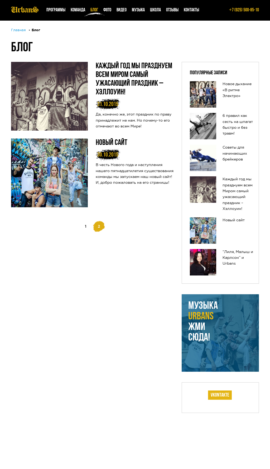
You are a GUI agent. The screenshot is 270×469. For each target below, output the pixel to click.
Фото (107, 10)
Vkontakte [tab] (220, 395)
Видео (122, 10)
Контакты (191, 10)
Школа (155, 10)
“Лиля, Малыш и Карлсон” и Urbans (238, 257)
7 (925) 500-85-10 (244, 10)
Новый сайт (111, 143)
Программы (55, 10)
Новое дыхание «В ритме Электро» (237, 90)
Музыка (138, 10)
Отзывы (172, 10)
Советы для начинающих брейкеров (235, 153)
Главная (18, 30)
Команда (78, 10)
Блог (94, 10)
